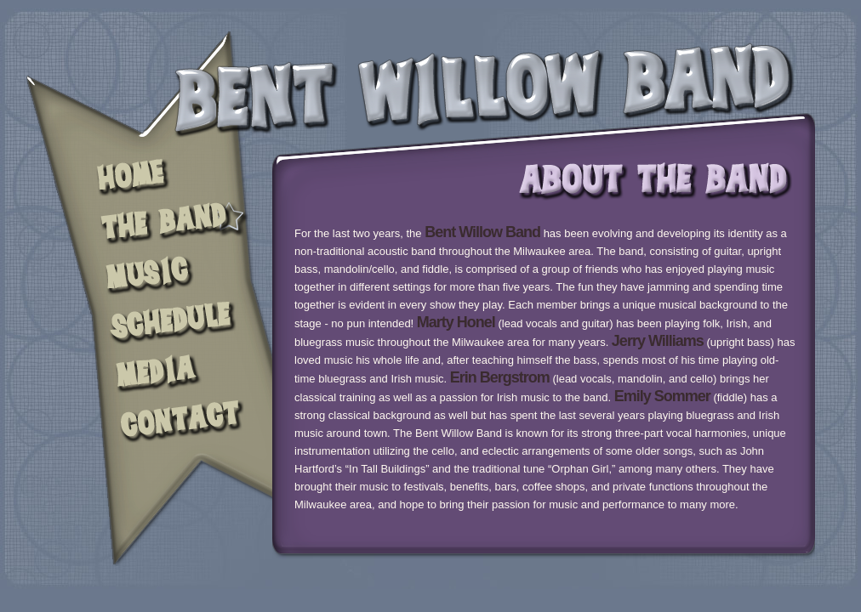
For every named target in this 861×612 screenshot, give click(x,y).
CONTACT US (170, 424)
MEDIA (170, 372)
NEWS (170, 273)
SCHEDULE (170, 323)
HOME (170, 178)
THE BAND (170, 223)
